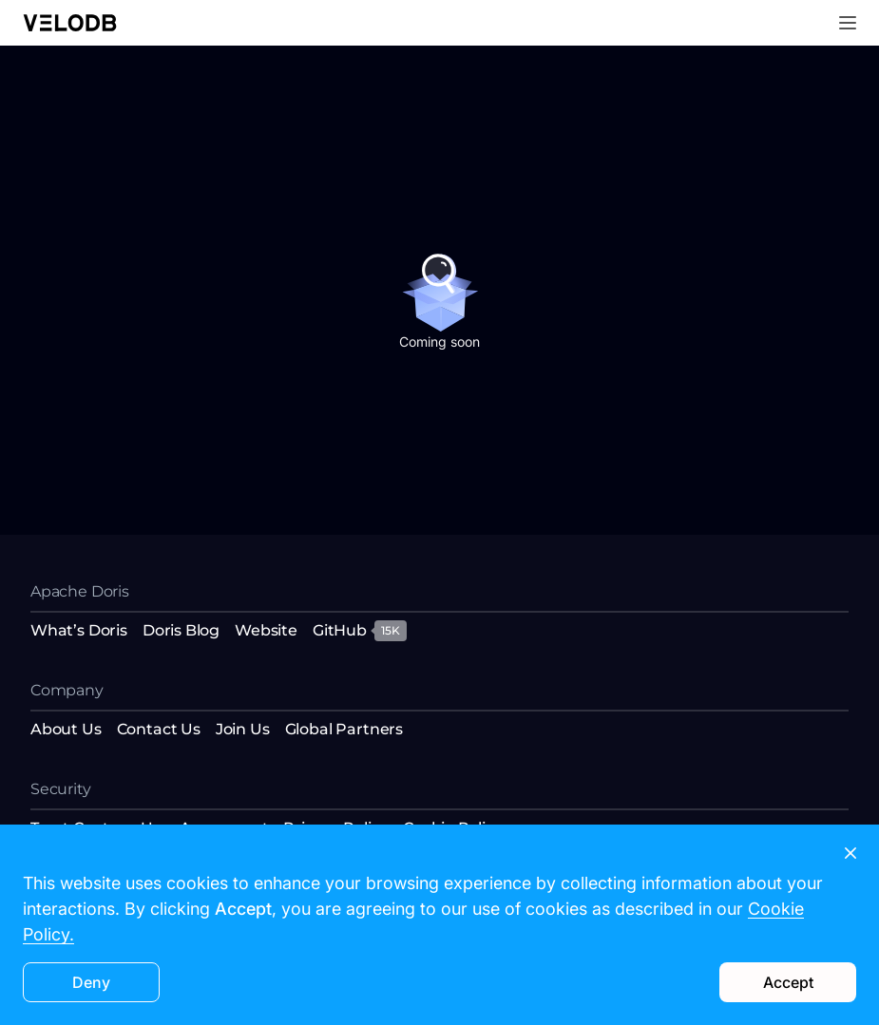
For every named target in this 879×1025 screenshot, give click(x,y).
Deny (91, 982)
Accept (788, 982)
